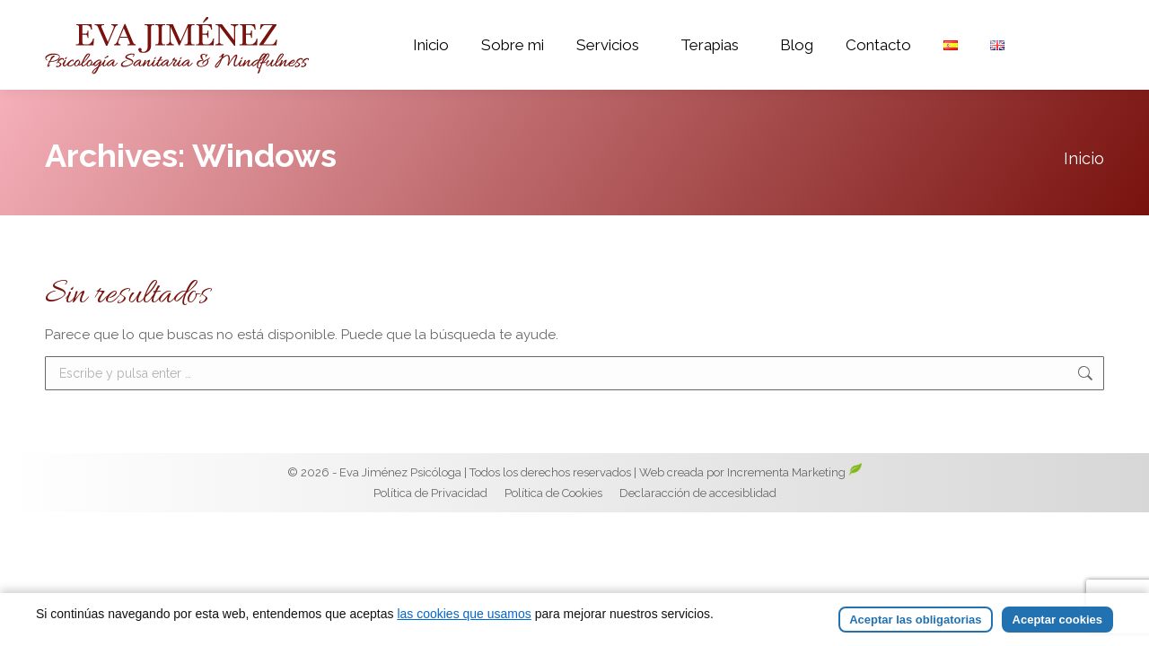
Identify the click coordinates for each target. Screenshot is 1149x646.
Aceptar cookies (1057, 619)
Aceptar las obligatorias (915, 619)
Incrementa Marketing (795, 506)
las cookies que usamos (464, 614)
